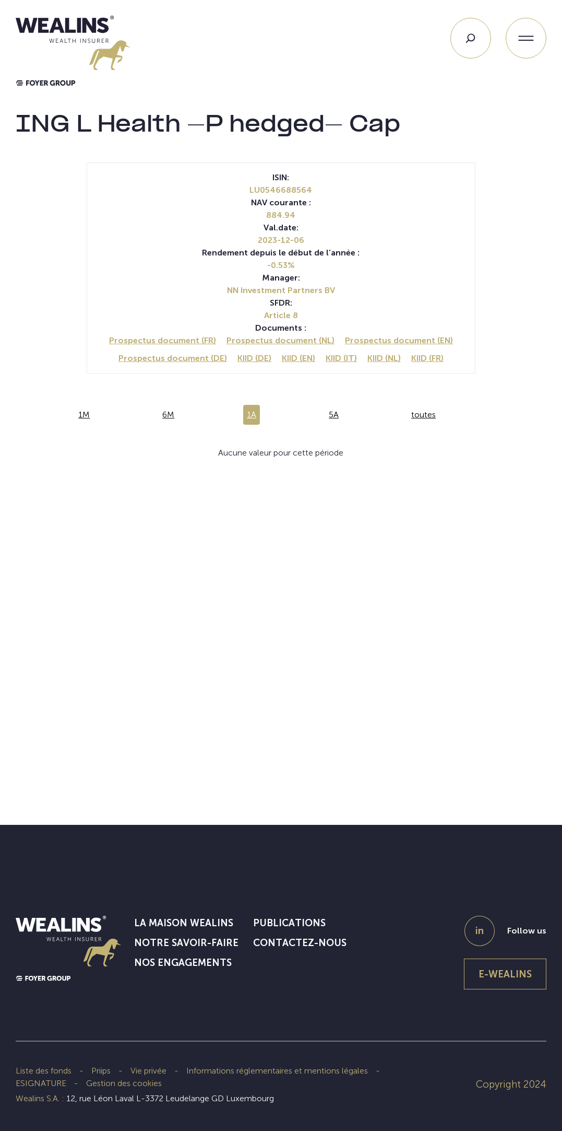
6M (168, 414)
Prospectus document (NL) (280, 340)
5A (334, 414)
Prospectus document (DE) (172, 358)
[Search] (470, 38)
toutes (423, 414)
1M (84, 414)
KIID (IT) (341, 358)
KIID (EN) (298, 358)
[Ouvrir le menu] (526, 38)
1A (251, 414)
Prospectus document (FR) (162, 340)
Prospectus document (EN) (399, 340)
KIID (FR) (427, 358)
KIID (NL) (384, 358)
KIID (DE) (254, 358)
